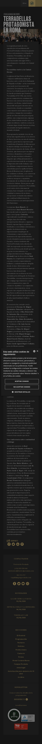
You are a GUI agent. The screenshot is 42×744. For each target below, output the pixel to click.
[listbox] (34, 351)
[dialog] (21, 372)
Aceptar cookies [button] (22, 381)
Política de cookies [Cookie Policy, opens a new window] (14, 376)
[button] (21, 392)
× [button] (37, 351)
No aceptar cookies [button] (21, 387)
